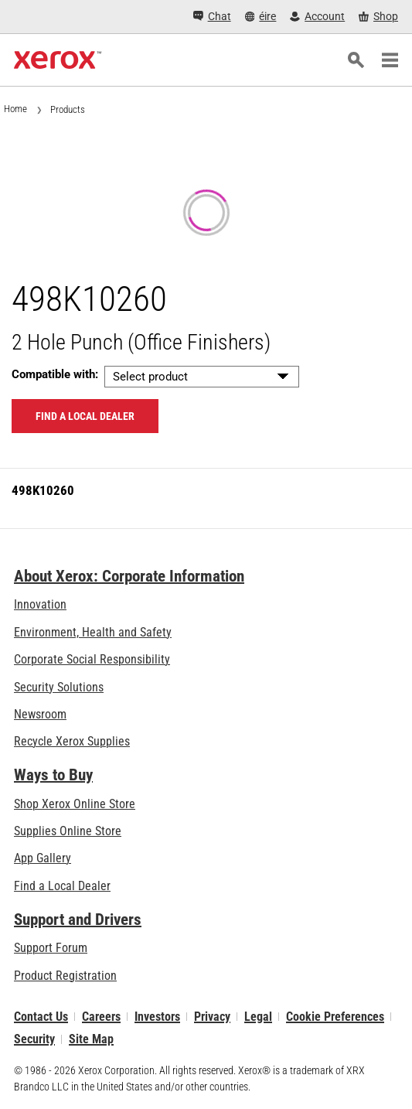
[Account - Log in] (317, 17)
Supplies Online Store (67, 831)
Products (67, 109)
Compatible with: (55, 374)
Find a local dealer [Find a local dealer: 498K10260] (85, 416)
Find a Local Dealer (62, 886)
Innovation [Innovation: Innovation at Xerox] (40, 604)
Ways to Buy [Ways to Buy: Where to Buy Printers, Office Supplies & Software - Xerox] (53, 775)
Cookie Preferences (335, 1016)
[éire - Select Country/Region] (261, 17)
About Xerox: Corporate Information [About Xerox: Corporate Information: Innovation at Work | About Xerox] (129, 576)
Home (15, 108)
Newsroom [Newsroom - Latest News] (40, 714)
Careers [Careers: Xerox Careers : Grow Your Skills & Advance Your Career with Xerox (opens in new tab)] (101, 1016)
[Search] (356, 60)
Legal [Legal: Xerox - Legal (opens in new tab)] (258, 1016)
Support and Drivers (77, 919)
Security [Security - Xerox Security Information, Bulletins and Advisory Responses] (34, 1039)
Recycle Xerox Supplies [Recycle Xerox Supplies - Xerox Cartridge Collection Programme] (72, 741)
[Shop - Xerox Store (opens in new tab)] (378, 17)
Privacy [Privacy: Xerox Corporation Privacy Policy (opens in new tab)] (212, 1016)
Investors (157, 1016)
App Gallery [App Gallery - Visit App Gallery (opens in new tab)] (42, 858)
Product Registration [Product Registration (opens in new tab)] (65, 975)
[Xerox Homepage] (57, 60)
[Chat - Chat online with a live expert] (212, 17)
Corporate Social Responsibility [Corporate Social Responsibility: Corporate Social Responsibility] (92, 659)
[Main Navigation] (390, 60)
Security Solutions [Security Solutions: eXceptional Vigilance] (59, 687)
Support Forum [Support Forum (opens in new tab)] (50, 947)
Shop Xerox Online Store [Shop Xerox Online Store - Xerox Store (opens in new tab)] (74, 804)
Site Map (91, 1039)
